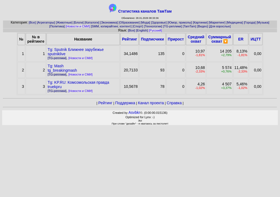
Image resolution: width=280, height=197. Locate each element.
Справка (174, 103)
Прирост (176, 39)
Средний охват (196, 39)
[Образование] (129, 22)
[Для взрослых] (220, 26)
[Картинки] (200, 22)
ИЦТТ (255, 39)
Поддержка (125, 103)
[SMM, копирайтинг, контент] (111, 26)
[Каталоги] (91, 22)
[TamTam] (189, 26)
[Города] (250, 22)
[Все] (32, 22)
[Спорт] (138, 26)
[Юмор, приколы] (180, 22)
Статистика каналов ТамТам (145, 11)
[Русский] (155, 30)
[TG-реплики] (172, 26)
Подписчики (152, 39)
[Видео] (202, 26)
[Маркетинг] (217, 22)
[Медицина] (234, 22)
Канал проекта (151, 103)
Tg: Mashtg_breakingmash (62, 68)
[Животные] (64, 22)
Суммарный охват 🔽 (219, 39)
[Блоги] (79, 22)
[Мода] (145, 22)
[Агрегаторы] (46, 22)
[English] (142, 30)
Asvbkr (134, 112)
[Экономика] (109, 22)
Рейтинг (129, 39)
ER (240, 39)
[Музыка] (262, 22)
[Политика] (57, 26)
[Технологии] (153, 26)
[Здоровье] (159, 22)
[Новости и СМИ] (78, 26)
